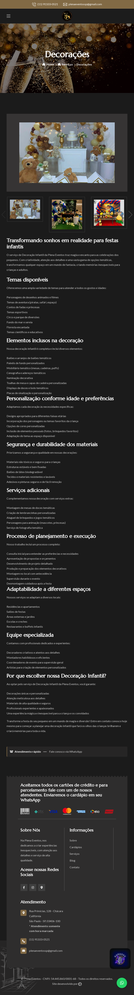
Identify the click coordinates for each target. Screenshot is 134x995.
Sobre (73, 840)
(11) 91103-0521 (45, 4)
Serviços (65, 64)
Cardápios (76, 847)
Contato (74, 867)
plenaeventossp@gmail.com (82, 4)
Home (48, 64)
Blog (72, 860)
